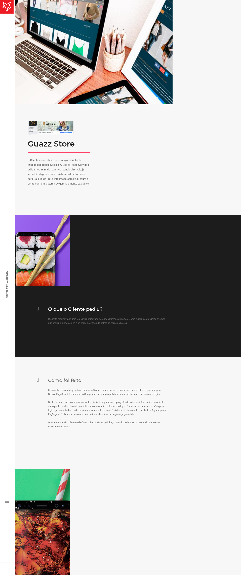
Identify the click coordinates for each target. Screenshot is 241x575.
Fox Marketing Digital (62, 562)
